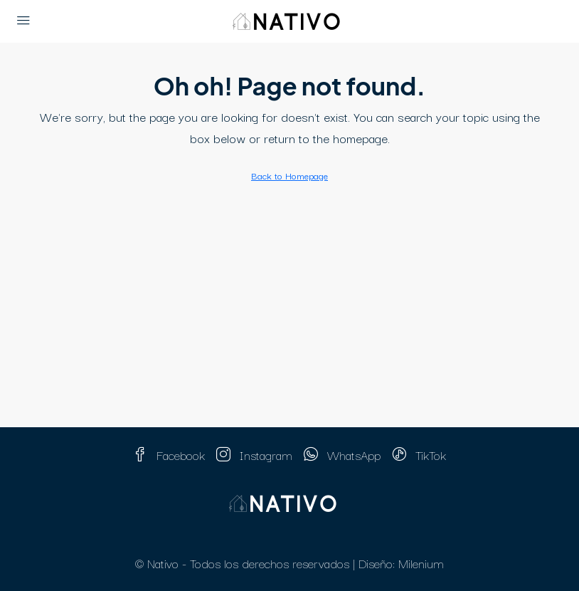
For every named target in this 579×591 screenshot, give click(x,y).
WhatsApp (342, 454)
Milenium (421, 562)
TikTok (419, 454)
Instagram (254, 454)
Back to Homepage (289, 175)
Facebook (169, 454)
